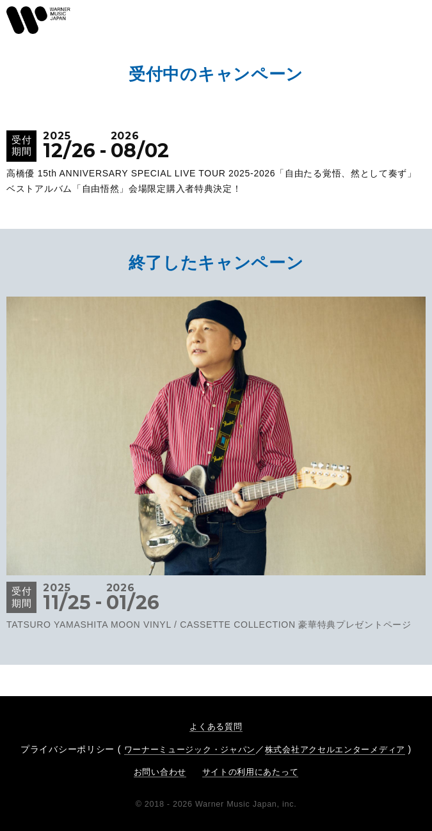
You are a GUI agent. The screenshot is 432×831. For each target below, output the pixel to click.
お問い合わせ (160, 772)
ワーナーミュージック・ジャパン (190, 749)
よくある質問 (215, 726)
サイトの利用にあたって (250, 772)
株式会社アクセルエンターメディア (335, 749)
